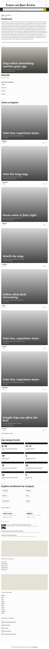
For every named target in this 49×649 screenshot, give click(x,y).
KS (31, 1)
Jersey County (7, 513)
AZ (6, 1)
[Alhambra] (24, 163)
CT (14, 1)
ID (24, 1)
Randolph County (4, 567)
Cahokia (2, 613)
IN (27, 1)
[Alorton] (24, 327)
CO (12, 1)
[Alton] (24, 286)
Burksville (5, 387)
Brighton (3, 84)
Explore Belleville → (6, 77)
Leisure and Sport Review (20, 5)
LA (35, 1)
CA (10, 1)
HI (22, 1)
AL (2, 1)
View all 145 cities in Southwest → (7, 433)
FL (18, 1)
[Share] (44, 142)
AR (8, 1)
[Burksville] (24, 368)
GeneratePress (34, 647)
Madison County (4, 563)
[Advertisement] (24, 549)
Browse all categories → (5, 507)
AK (4, 1)
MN (46, 1)
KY (33, 1)
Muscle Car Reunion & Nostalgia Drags (8, 622)
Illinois (3, 15)
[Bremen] (24, 409)
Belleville (5, 75)
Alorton (4, 346)
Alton (3, 305)
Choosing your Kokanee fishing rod (8, 535)
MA (41, 1)
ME (37, 1)
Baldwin (3, 91)
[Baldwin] (24, 204)
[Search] (44, 9)
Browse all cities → (31, 517)
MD (39, 1)
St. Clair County (4, 569)
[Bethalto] (24, 245)
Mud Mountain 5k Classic (6, 631)
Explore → (4, 142)
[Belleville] (24, 60)
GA (20, 1)
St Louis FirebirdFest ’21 (5, 625)
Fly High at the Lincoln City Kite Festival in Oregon (12, 531)
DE (16, 1)
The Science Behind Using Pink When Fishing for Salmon (19, 524)
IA (29, 1)
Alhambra (3, 87)
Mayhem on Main (4, 628)
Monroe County (4, 565)
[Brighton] (24, 122)
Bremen (4, 428)
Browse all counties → (8, 517)
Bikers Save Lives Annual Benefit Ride (8, 634)
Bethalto (3, 94)
